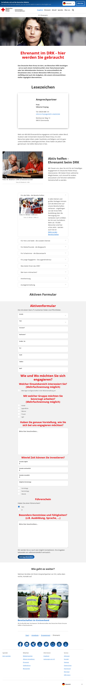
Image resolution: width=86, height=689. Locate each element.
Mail (20, 368)
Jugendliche (23, 408)
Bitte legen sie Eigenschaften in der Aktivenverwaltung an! (37, 391)
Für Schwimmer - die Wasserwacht (33, 253)
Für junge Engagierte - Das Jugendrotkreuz (36, 260)
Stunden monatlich (24, 475)
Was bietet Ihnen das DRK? (30, 266)
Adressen (67, 656)
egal (21, 417)
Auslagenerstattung (28, 285)
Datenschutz (68, 665)
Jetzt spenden (7, 656)
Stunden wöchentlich (25, 468)
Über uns (67, 10)
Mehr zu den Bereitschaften (53, 233)
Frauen (22, 414)
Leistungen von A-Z (49, 659)
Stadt (20, 355)
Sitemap (66, 662)
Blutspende (26, 669)
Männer (22, 411)
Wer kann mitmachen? (29, 272)
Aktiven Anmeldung (29, 659)
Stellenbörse (26, 665)
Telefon (21, 361)
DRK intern (67, 675)
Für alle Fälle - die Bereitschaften (32, 195)
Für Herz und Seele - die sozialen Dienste (35, 241)
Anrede (21, 314)
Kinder (21, 405)
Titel (20, 321)
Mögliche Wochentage (25, 482)
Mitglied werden (28, 656)
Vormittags (23, 488)
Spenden (60, 10)
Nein (21, 507)
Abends (22, 494)
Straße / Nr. (22, 341)
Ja (20, 510)
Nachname (22, 334)
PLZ (20, 348)
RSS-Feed (66, 672)
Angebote (40, 10)
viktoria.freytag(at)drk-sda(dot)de (48, 114)
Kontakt (66, 659)
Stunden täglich (23, 461)
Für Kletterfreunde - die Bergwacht (33, 247)
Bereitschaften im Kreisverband (33, 620)
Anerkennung (26, 279)
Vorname (22, 327)
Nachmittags (23, 491)
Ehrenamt (47, 10)
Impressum (67, 669)
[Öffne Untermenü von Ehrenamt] (43, 15)
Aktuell (54, 10)
